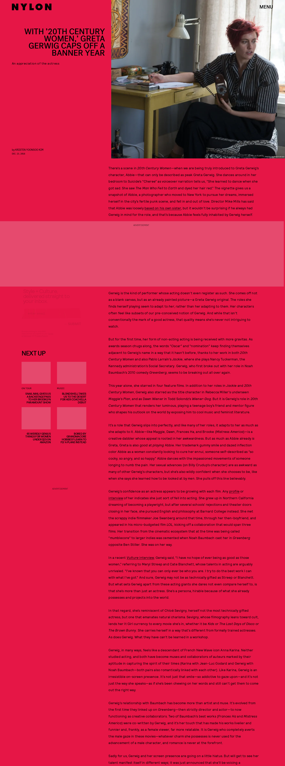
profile (234, 491)
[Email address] (51, 317)
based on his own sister (162, 208)
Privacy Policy (41, 339)
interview (115, 498)
